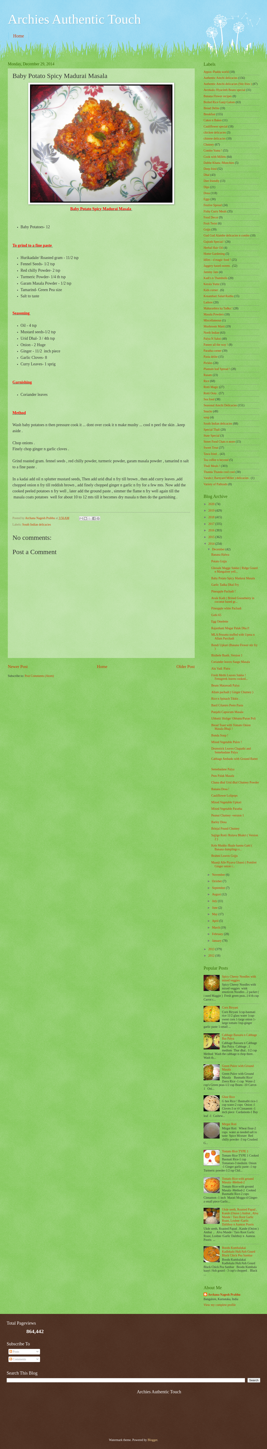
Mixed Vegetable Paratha (226, 808)
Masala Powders (214, 314)
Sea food (209, 399)
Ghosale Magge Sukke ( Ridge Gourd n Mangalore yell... (234, 569)
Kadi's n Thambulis (215, 278)
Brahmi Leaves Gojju (224, 855)
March (216, 927)
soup (206, 417)
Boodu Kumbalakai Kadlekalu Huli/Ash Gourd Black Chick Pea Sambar (238, 1251)
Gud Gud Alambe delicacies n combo (227, 235)
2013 (211, 949)
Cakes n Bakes (213, 120)
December (218, 549)
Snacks (208, 411)
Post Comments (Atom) (39, 676)
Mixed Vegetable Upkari (226, 802)
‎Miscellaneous (212, 320)
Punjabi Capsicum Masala (227, 712)
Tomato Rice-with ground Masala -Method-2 (238, 1180)
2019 (211, 510)
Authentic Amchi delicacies (220, 78)
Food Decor (211, 217)
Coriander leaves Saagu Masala (230, 662)
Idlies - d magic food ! (217, 259)
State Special (212, 435)
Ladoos (208, 302)
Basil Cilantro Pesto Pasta (227, 705)
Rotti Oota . (211, 393)
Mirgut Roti (229, 1124)
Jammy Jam (211, 272)
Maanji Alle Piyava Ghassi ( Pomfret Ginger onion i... (233, 864)
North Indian (211, 332)
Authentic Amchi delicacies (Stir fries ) (228, 84)
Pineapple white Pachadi (226, 608)
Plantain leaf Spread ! (217, 369)
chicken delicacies (215, 132)
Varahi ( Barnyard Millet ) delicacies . (227, 478)
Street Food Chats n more (219, 441)
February (218, 934)
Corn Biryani (230, 1007)
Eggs (207, 199)
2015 (211, 537)
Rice (206, 381)
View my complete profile (220, 1305)
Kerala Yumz (212, 284)
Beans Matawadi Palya (225, 685)
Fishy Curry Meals (215, 211)
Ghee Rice (228, 1097)
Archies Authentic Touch (74, 19)
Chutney (209, 144)
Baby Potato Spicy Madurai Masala (233, 578)
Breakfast (209, 114)
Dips (206, 187)
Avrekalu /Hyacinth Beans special (224, 90)
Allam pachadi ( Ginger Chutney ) (232, 692)
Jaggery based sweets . (217, 265)
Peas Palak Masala (222, 775)
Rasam (208, 375)
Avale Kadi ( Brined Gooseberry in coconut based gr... (232, 600)
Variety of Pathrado (215, 484)
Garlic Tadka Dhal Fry (225, 584)
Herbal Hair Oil (213, 247)
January (217, 940)
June (215, 907)
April (215, 921)
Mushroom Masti (214, 326)
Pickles (208, 363)
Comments (17, 1359)
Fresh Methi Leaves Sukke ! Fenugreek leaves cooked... (229, 677)
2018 (211, 517)
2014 (211, 543)
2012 (211, 955)
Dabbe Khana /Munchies (219, 162)
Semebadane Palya (222, 769)
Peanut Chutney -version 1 (227, 815)
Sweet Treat (211, 447)
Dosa (207, 193)
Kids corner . (212, 290)
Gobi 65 (216, 615)
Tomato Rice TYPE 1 (235, 1151)
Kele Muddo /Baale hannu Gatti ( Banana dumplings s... (231, 847)
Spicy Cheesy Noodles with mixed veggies (239, 978)
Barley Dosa (219, 822)
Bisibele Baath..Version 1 (226, 655)
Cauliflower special (216, 126)
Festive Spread (213, 205)
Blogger (152, 1440)
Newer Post (18, 666)
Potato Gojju (219, 561)
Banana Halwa (220, 554)
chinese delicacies (215, 138)
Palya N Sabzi (212, 338)
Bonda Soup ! (219, 735)
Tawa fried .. (211, 454)
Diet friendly (211, 181)
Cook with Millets (215, 156)
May (215, 914)
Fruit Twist (210, 223)
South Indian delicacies (36, 524)
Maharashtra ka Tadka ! (218, 308)
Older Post (185, 666)
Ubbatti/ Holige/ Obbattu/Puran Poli (233, 718)
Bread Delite (211, 108)
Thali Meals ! (212, 466)
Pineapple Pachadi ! (223, 591)
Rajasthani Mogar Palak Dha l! (230, 628)
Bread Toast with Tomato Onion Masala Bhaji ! (231, 727)
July (215, 901)
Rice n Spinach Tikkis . (225, 698)
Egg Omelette (219, 621)
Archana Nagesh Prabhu (224, 1294)
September (219, 888)
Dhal (207, 175)
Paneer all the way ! (216, 344)
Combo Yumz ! (213, 150)
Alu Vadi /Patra (220, 668)
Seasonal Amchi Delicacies (220, 405)
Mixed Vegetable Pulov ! (226, 742)
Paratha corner (212, 350)
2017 (211, 524)
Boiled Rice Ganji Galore (219, 102)
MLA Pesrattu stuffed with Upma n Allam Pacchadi (233, 636)
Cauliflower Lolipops (224, 795)
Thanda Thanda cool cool (219, 472)
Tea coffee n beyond (216, 460)
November (219, 874)
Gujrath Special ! (214, 241)
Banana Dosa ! (220, 789)
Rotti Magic (211, 387)
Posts (14, 1351)
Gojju (207, 229)
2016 (211, 530)
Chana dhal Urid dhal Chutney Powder (235, 782)
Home (18, 35)
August (217, 894)
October (217, 881)
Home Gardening (214, 253)
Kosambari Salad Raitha (218, 296)
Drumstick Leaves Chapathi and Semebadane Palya (231, 750)
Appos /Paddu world (216, 72)
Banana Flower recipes (218, 96)
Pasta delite (211, 356)
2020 (211, 504)
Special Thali (212, 429)
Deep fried (210, 169)
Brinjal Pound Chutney (225, 828)
